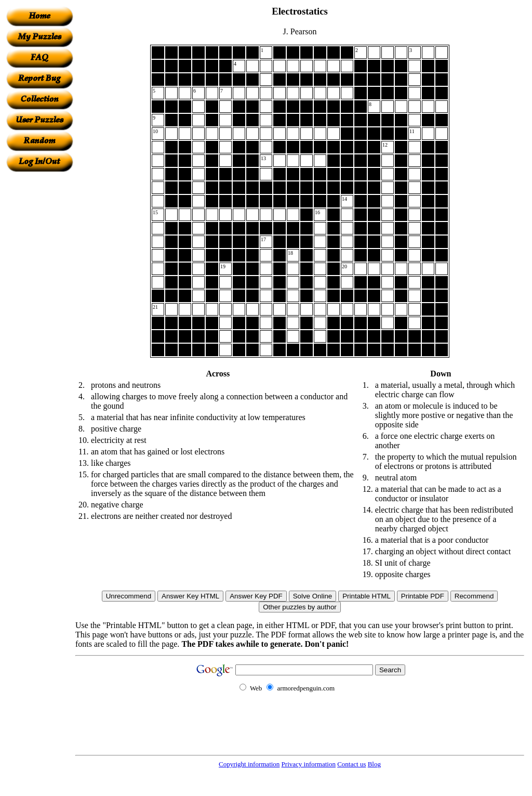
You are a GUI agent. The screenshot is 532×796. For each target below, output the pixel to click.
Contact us (351, 764)
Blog (374, 764)
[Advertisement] (39, 328)
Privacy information (309, 764)
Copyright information (249, 764)
